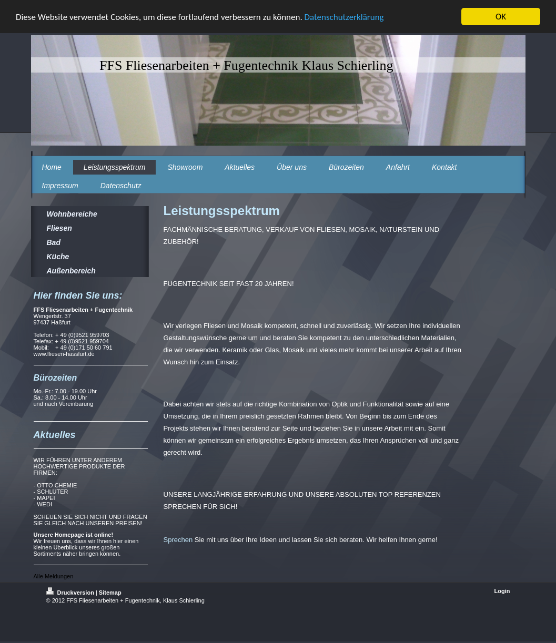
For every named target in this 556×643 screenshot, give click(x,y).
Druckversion (71, 592)
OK (501, 16)
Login (502, 591)
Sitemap (110, 592)
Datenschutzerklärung (344, 17)
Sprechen (178, 540)
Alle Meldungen (54, 576)
